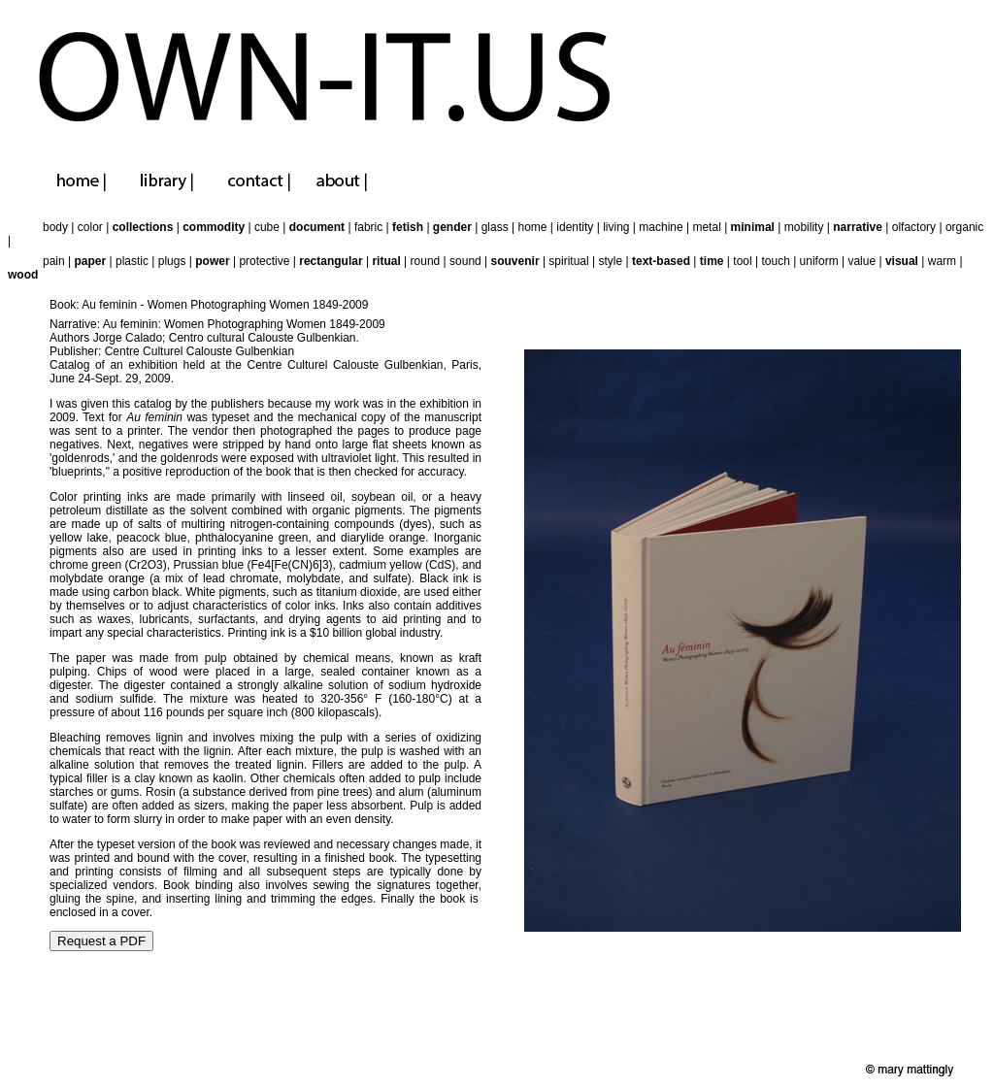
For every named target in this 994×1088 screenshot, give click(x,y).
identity (574, 227)
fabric (368, 227)
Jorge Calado (127, 338)
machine (660, 227)
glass (495, 227)
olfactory (914, 227)
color (90, 227)
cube (267, 227)
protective (264, 261)
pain (54, 261)
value (861, 261)
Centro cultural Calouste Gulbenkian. (264, 338)
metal (706, 227)
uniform (819, 261)
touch (775, 261)
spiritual (568, 261)
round (426, 261)
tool (742, 261)
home (532, 227)
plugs (172, 261)
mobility (804, 227)
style (611, 261)
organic (964, 227)
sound (465, 261)
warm (942, 261)
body (55, 227)
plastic (132, 261)
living (616, 227)
